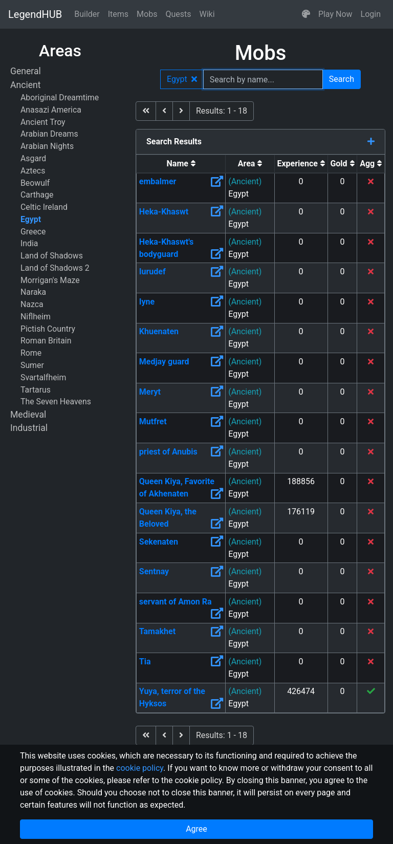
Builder (87, 14)
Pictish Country (47, 329)
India (29, 243)
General (25, 71)
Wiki (207, 14)
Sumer (32, 365)
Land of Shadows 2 (55, 268)
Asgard (33, 158)
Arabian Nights (47, 146)
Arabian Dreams (49, 134)
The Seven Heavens (55, 401)
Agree (196, 829)
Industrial (29, 428)
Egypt (30, 219)
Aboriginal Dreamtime (59, 97)
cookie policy (139, 768)
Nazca (31, 304)
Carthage (36, 195)
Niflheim (35, 316)
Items (118, 14)
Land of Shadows (51, 256)
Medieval (28, 414)
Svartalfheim (43, 377)
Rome (30, 353)
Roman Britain (45, 340)
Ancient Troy (43, 122)
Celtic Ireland (44, 207)
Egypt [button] (182, 79)
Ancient (25, 85)
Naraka (33, 292)
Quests (178, 14)
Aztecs (32, 171)
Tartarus (35, 390)
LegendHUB (35, 14)
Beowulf (35, 183)
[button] (306, 14)
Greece (33, 231)
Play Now (335, 14)
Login (371, 14)
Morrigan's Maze (50, 280)
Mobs (147, 14)
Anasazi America (50, 110)
